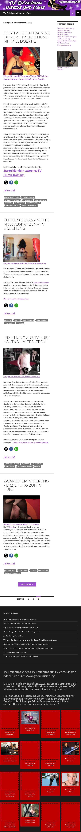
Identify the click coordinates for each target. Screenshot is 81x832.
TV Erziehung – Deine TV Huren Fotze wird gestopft (21, 632)
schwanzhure (37, 464)
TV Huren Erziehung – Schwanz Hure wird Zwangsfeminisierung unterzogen (30, 640)
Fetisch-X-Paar (10, 570)
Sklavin (12, 527)
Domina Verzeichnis (64, 33)
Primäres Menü (78, 13)
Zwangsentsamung (41, 282)
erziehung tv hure (28, 197)
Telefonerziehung (63, 39)
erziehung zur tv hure (13, 200)
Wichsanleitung (63, 43)
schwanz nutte (42, 320)
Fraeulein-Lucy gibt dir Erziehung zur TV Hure (19, 619)
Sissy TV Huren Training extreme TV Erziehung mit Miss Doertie (26, 37)
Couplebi (8, 320)
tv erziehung (19, 203)
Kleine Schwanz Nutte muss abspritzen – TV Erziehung (26, 224)
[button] (6, 182)
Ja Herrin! (9, 190)
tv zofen (21, 323)
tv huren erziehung (12, 205)
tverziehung (43, 570)
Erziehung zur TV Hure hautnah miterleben (26, 339)
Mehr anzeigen (27, 584)
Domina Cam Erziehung (65, 28)
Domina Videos (62, 35)
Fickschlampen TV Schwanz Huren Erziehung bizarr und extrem (25, 644)
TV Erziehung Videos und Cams (17, 13)
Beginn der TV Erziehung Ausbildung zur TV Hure (20, 628)
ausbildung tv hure (12, 197)
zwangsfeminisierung (29, 205)
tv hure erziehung (33, 203)
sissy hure (8, 203)
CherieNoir (25, 464)
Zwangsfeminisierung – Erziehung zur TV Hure (26, 485)
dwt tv (17, 320)
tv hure (37, 466)
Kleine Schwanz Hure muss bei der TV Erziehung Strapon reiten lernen (28, 648)
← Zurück (19, 599)
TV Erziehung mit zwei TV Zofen (14, 652)
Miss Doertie (28, 200)
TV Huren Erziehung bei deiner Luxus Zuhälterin (20, 656)
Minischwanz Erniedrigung (66, 37)
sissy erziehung (40, 200)
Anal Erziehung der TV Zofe (13, 636)
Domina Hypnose (63, 30)
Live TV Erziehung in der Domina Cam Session (19, 623)
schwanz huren (28, 320)
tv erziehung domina (25, 466)
